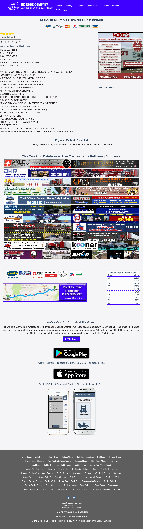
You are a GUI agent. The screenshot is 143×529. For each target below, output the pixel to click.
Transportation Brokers (91, 481)
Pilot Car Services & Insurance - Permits (37, 473)
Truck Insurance (70, 485)
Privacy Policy (71, 521)
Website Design (85, 521)
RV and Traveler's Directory (80, 516)
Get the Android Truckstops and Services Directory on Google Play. (71, 363)
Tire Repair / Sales (113, 477)
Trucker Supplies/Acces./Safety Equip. (38, 489)
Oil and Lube (63, 469)
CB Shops (101, 457)
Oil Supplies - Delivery (80, 469)
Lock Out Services (64, 465)
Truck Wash (113, 485)
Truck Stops (100, 485)
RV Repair (117, 473)
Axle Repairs (40, 457)
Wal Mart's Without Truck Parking (97, 489)
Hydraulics (114, 461)
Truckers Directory (64, 6)
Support (80, 6)
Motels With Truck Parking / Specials (40, 469)
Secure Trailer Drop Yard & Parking (52, 477)
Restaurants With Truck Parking (97, 473)
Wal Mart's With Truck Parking (68, 489)
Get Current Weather (106, 87)
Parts (95, 469)
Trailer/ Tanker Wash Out (69, 481)
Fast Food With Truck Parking (59, 461)
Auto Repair (27, 457)
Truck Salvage (86, 485)
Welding (117, 489)
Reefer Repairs (63, 473)
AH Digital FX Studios (102, 521)
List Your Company (110, 6)
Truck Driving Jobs (53, 485)
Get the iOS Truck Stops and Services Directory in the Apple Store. (71, 384)
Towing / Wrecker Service (32, 481)
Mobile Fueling (80, 465)
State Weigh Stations (93, 477)
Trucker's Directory (59, 516)
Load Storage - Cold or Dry (42, 465)
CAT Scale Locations (85, 457)
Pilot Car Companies (109, 469)
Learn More (71, 339)
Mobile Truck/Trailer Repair (100, 465)
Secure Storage (29, 477)
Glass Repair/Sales (98, 461)
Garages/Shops (81, 461)
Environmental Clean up (34, 461)
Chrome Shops (115, 457)
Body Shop (53, 457)
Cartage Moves (67, 457)
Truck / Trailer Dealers (112, 481)
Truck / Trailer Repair (33, 485)
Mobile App (93, 6)
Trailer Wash (50, 481)
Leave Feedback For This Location (15, 46)
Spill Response (76, 477)
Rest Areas (76, 473)
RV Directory (61, 10)
